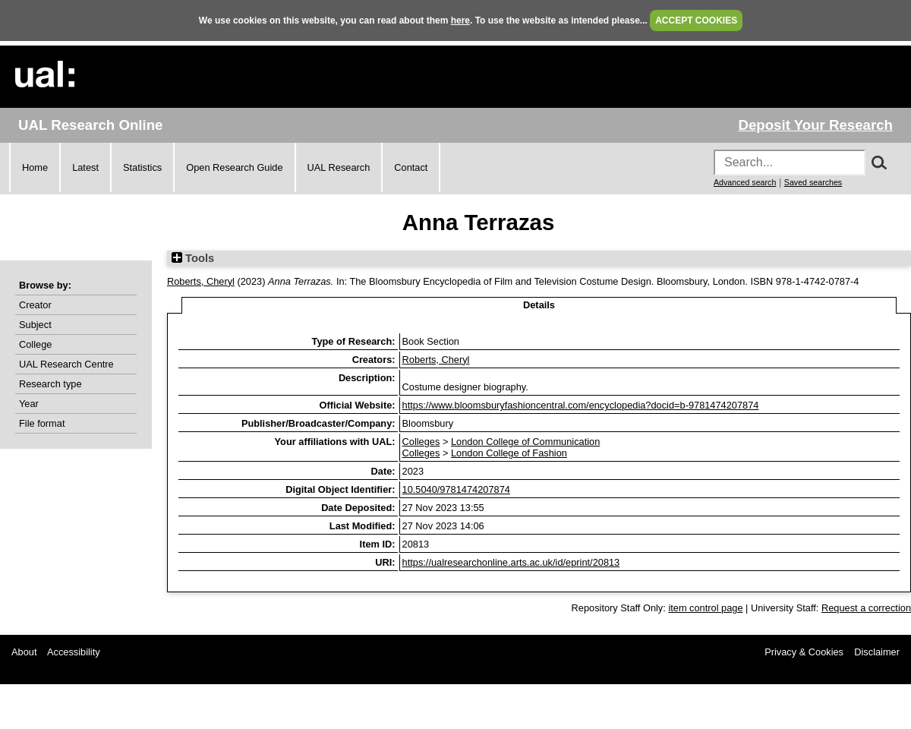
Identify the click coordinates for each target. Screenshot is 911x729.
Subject (35, 324)
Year (29, 403)
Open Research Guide (234, 167)
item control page (705, 608)
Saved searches (813, 182)
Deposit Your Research (815, 125)
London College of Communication (525, 441)
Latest (85, 167)
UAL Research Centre (66, 364)
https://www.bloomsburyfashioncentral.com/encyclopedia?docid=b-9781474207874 (580, 405)
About (23, 652)
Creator (35, 305)
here (460, 20)
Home (35, 167)
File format (42, 423)
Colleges (421, 441)
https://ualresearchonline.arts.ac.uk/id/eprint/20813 (511, 562)
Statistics (142, 167)
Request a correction (866, 608)
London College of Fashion (509, 453)
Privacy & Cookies (803, 652)
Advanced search (745, 182)
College (35, 344)
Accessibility (73, 652)
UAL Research (338, 167)
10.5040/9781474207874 (456, 489)
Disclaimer (877, 652)
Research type (50, 384)
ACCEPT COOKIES (696, 20)
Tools (193, 258)
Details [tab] (539, 305)
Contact (410, 167)
